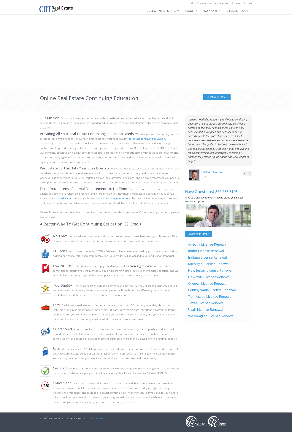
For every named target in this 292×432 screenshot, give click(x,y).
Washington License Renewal (211, 316)
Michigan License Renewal (209, 264)
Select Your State (161, 10)
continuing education (60, 198)
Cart (237, 3)
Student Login (238, 10)
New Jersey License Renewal (210, 270)
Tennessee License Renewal (210, 296)
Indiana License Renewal (207, 257)
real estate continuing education (146, 138)
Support (210, 10)
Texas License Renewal (206, 303)
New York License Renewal (209, 277)
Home (225, 3)
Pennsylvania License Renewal (212, 290)
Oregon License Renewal (207, 283)
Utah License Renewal (205, 309)
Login (249, 3)
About (190, 10)
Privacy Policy (97, 418)
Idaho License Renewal (206, 251)
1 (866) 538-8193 (208, 3)
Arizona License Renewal (207, 244)
